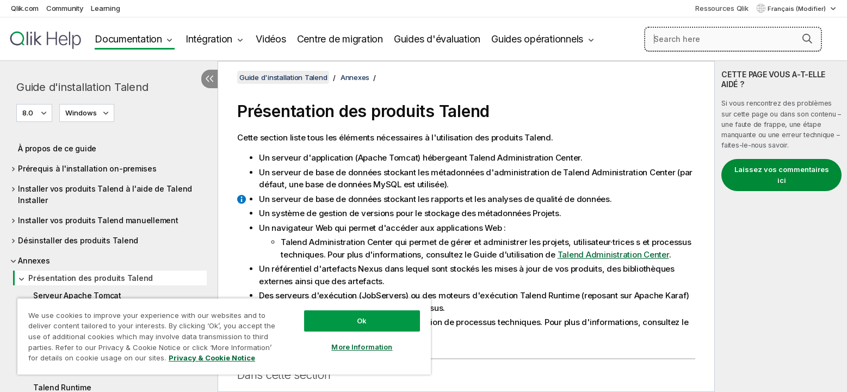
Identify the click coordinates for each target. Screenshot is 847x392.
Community (65, 8)
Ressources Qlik (721, 8)
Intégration (209, 39)
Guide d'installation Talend (82, 87)
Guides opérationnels (537, 39)
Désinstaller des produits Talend (78, 240)
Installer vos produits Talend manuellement (98, 220)
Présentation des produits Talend (90, 278)
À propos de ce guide (57, 148)
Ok (362, 320)
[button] (807, 38)
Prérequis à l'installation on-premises (87, 168)
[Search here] (733, 39)
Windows (81, 112)
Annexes (34, 260)
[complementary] (781, 226)
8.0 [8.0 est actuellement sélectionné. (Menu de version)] (28, 112)
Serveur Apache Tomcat (77, 295)
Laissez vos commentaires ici (781, 175)
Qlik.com (25, 8)
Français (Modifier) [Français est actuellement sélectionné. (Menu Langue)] (797, 9)
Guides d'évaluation (437, 39)
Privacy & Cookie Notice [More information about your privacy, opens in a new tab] (212, 357)
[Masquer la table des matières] (209, 79)
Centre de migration (340, 39)
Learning (105, 8)
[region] (224, 336)
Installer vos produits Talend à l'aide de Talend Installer (105, 194)
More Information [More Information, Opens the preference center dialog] (361, 346)
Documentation (128, 39)
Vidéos (271, 39)
